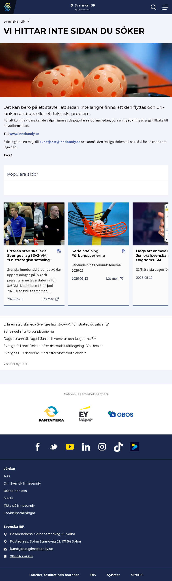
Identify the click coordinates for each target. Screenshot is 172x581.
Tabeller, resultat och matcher (54, 575)
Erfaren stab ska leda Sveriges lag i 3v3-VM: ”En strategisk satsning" (56, 324)
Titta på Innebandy (19, 506)
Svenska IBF (14, 21)
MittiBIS (137, 575)
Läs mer (50, 299)
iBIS (93, 575)
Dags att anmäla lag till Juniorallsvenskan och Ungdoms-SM (50, 339)
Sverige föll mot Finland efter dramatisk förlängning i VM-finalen (53, 346)
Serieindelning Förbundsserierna (29, 332)
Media (8, 498)
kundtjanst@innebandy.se (31, 549)
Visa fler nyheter (15, 363)
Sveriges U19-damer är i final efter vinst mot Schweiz (45, 353)
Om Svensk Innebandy (22, 483)
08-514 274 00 (21, 556)
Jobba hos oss (15, 491)
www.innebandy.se (24, 133)
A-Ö (7, 476)
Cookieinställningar (19, 513)
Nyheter (113, 575)
